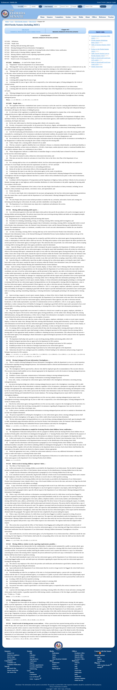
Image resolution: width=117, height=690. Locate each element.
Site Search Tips (11, 672)
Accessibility (63, 686)
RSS (100, 653)
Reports (32, 663)
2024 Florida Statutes (21, 21)
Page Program (56, 668)
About (87, 17)
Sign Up (108, 2)
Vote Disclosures (11, 659)
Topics (54, 657)
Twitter (98, 653)
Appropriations (34, 659)
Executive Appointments (36, 665)
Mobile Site (13, 2)
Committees (59, 17)
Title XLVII (32, 21)
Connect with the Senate (102, 651)
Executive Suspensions (36, 667)
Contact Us (55, 666)
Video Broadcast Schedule (59, 659)
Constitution (33, 674)
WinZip (100, 667)
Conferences (33, 661)
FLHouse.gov (5, 2)
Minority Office (79, 657)
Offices (94, 17)
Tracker (111, 17)
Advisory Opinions (80, 678)
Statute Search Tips (97, 66)
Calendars (33, 655)
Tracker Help (101, 661)
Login (114, 2)
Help (76, 666)
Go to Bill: (20, 6)
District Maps (11, 657)
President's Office (80, 653)
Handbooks (78, 676)
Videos (54, 655)
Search (7, 666)
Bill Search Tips (11, 668)
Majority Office (79, 655)
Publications (55, 653)
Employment (55, 662)
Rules (76, 674)
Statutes (32, 672)
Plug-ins (97, 663)
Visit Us (54, 664)
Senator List (10, 653)
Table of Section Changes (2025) (100, 45)
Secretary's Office (80, 659)
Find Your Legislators (13, 655)
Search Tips (78, 670)
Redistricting (33, 669)
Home (42, 17)
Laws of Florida (35, 677)
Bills (31, 653)
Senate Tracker (99, 655)
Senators (50, 17)
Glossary (77, 662)
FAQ (76, 664)
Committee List (11, 662)
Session (68, 17)
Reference (102, 17)
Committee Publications (14, 664)
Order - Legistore (36, 679)
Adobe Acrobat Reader (104, 665)
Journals (32, 657)
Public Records (79, 680)
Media (81, 17)
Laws (75, 17)
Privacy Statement (55, 686)
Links (76, 668)
